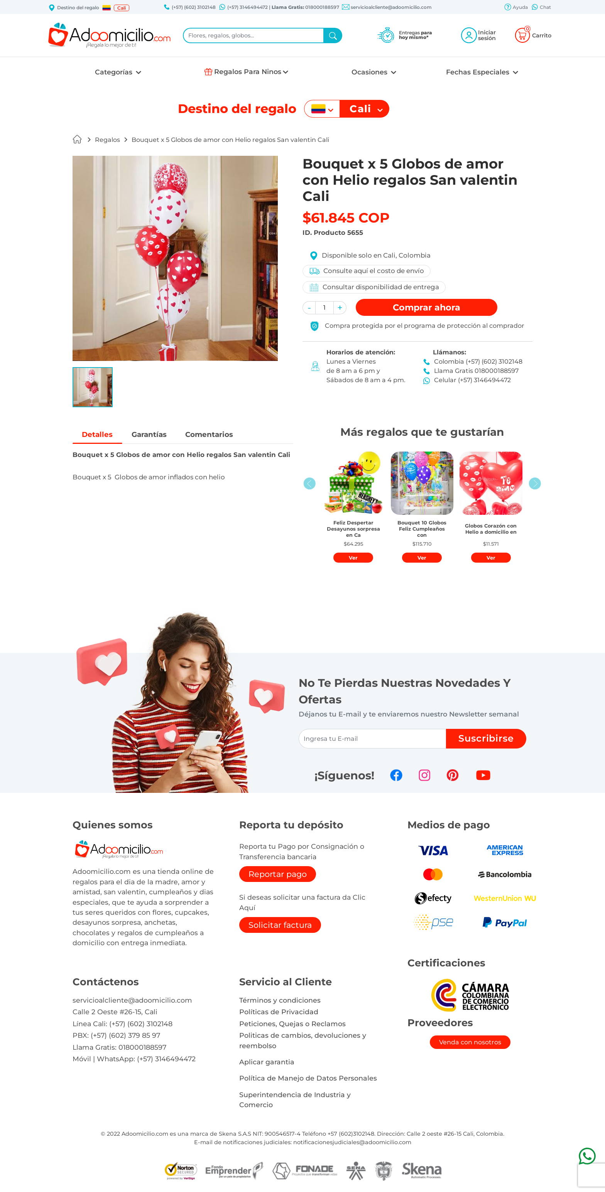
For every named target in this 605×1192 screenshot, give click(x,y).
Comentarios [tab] (214, 434)
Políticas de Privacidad (278, 1012)
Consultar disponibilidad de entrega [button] (374, 287)
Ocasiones (370, 72)
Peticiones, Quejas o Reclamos (292, 1024)
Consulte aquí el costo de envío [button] (366, 271)
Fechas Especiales (478, 72)
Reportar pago (277, 874)
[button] (106, 7)
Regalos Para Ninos (247, 71)
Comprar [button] (426, 307)
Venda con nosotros (470, 1042)
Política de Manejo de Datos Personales (308, 1078)
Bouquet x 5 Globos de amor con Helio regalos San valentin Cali (230, 139)
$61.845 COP (346, 217)
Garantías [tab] (151, 434)
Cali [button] (121, 8)
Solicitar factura (280, 925)
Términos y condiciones (280, 1000)
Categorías (114, 72)
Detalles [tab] (98, 434)
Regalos (107, 139)
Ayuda (516, 7)
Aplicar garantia (266, 1062)
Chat (541, 7)
